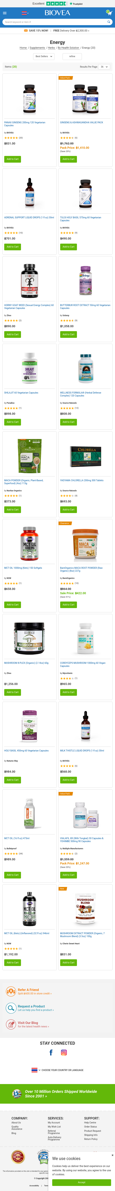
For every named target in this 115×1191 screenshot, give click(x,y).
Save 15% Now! (36, 30)
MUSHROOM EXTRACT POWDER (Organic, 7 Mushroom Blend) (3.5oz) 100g (82, 935)
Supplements (38, 47)
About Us (16, 1122)
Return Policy (91, 1139)
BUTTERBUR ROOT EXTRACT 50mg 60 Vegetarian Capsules (85, 306)
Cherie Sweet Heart (71, 943)
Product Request (92, 1131)
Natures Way (12, 761)
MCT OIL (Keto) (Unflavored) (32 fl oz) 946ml (26, 933)
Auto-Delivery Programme (54, 1138)
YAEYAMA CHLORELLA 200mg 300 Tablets (82, 480)
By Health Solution (69, 47)
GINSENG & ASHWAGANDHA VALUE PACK (81, 122)
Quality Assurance (17, 1127)
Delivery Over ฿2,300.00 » (71, 30)
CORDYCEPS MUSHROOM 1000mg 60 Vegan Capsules (83, 664)
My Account (54, 1122)
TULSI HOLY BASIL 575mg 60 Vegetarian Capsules (80, 219)
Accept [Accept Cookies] (81, 1182)
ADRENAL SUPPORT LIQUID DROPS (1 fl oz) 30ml (29, 217)
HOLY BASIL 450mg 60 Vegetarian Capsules (26, 750)
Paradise (10, 403)
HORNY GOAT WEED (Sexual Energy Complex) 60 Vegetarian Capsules (29, 306)
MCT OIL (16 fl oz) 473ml (16, 838)
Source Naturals (70, 403)
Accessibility (34, 1186)
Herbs (52, 47)
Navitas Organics (14, 491)
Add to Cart (13, 159)
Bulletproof (11, 848)
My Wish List (54, 1126)
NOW (9, 578)
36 (104, 66)
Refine (72, 56)
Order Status (90, 1126)
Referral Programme (54, 1132)
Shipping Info (91, 1135)
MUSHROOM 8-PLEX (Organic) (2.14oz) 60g (26, 663)
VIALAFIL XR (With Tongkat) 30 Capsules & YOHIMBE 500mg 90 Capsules (81, 840)
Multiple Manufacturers (73, 848)
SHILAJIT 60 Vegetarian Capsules (21, 392)
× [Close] (113, 1155)
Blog (14, 1133)
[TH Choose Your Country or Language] (25, 13)
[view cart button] (110, 13)
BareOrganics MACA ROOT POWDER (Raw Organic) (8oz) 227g (81, 569)
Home (23, 47)
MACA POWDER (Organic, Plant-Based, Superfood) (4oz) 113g (23, 482)
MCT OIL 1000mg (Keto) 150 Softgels (23, 568)
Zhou (9, 315)
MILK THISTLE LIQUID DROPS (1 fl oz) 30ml (82, 750)
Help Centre (90, 1122)
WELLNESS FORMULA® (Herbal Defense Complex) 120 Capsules (80, 394)
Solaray (66, 315)
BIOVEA (10, 133)
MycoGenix (67, 673)
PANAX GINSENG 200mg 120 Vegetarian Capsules (24, 124)
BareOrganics (68, 578)
